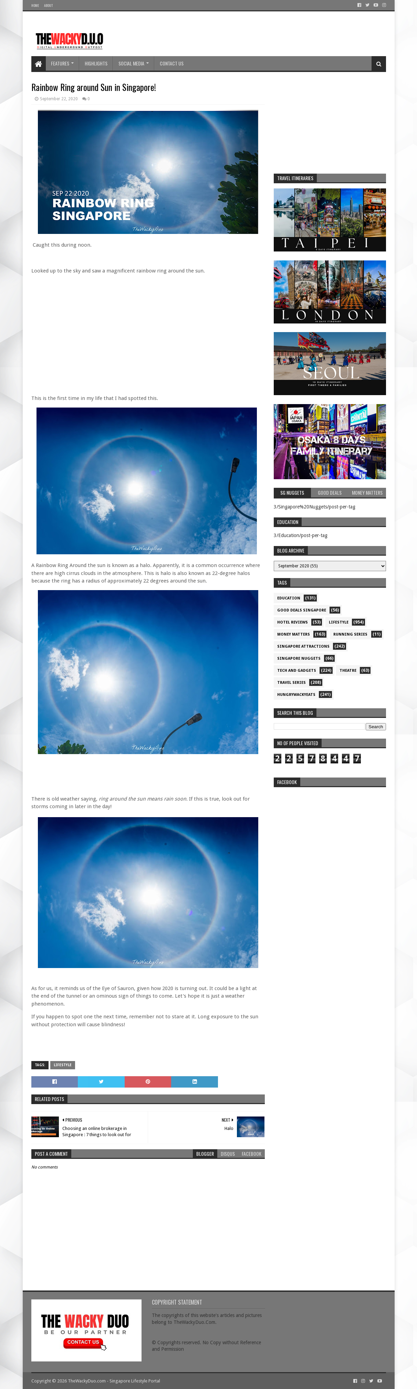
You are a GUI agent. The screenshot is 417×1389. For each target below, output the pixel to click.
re (330, 833)
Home (35, 5)
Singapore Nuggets (299, 658)
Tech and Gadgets (296, 670)
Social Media (131, 63)
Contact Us (172, 63)
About (48, 5)
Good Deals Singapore (301, 610)
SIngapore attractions (303, 646)
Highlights (96, 63)
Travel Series (291, 682)
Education (288, 598)
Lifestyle (63, 1065)
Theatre (348, 670)
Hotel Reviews (292, 622)
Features (60, 63)
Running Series (350, 634)
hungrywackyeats (296, 694)
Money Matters (293, 634)
